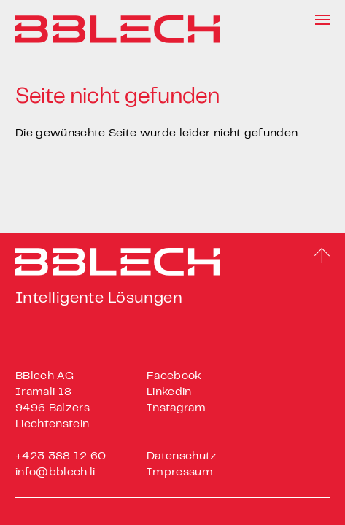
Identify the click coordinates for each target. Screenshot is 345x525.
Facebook (174, 376)
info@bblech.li (55, 472)
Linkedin (169, 392)
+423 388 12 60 (60, 456)
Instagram (176, 408)
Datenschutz (182, 456)
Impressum (180, 472)
